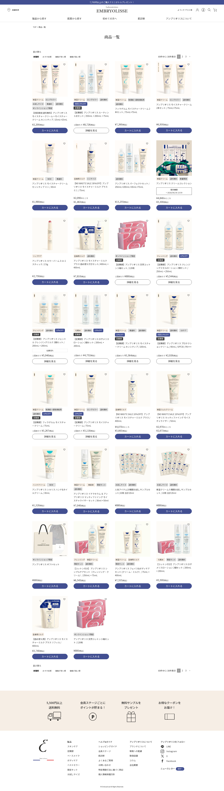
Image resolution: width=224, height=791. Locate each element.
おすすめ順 (47, 56)
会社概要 (134, 764)
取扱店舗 (134, 755)
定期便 (70, 751)
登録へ (180, 769)
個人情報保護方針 (106, 774)
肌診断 (141, 18)
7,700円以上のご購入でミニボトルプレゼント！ (112, 2)
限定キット (72, 769)
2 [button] (182, 56)
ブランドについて (138, 746)
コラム (133, 760)
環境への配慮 (136, 751)
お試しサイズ (73, 774)
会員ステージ (104, 751)
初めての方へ (110, 18)
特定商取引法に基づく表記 (110, 769)
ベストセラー (73, 764)
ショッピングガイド (107, 746)
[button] (190, 57)
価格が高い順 (75, 56)
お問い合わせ (104, 764)
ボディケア (72, 760)
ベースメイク (73, 755)
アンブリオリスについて (179, 18)
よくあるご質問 (105, 760)
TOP (34, 27)
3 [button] (185, 56)
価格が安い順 (60, 56)
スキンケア (72, 746)
